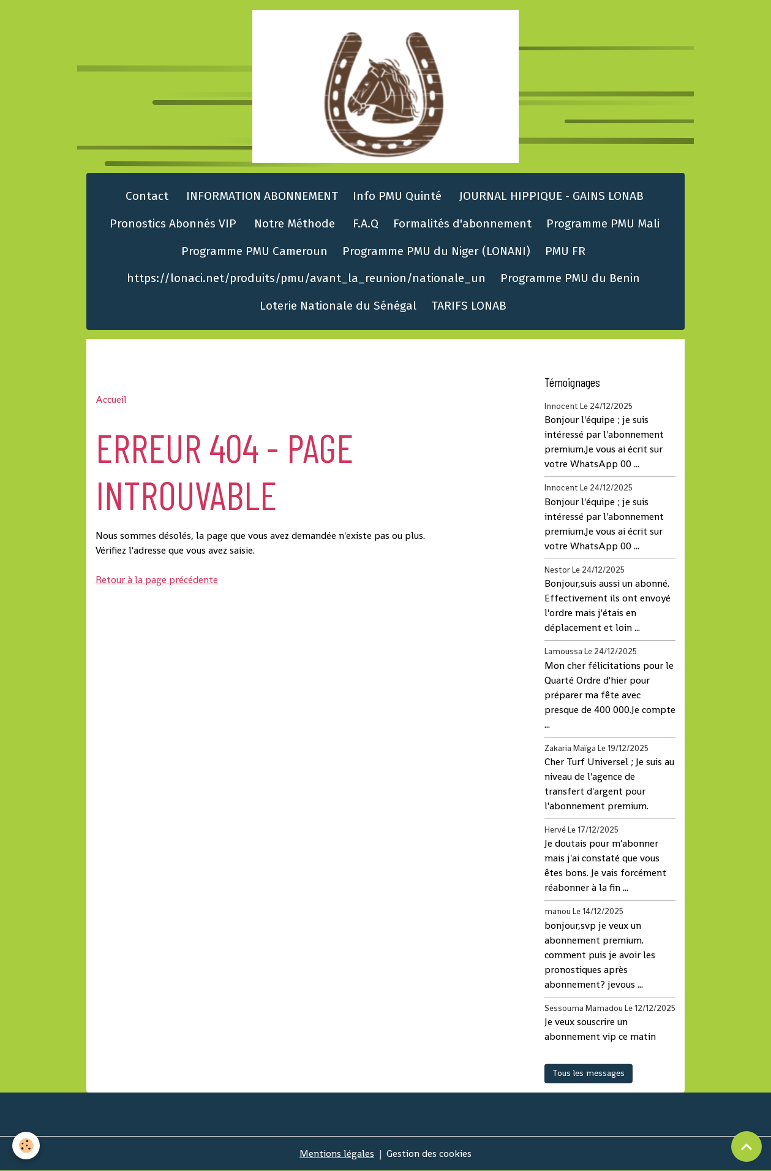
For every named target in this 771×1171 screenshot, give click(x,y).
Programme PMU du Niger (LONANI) (436, 251)
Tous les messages (588, 1072)
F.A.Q (364, 223)
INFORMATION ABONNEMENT (260, 196)
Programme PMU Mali (603, 223)
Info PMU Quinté (397, 196)
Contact (145, 196)
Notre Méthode (293, 223)
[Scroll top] (746, 1146)
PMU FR (565, 251)
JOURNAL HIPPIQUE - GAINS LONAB (550, 196)
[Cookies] (26, 1145)
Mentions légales (336, 1153)
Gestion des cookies (429, 1153)
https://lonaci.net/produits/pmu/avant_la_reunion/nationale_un (306, 278)
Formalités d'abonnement (462, 223)
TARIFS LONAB (468, 306)
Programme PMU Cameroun (254, 251)
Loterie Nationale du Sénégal (338, 306)
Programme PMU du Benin (570, 278)
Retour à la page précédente (157, 579)
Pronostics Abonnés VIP (171, 223)
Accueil (111, 399)
